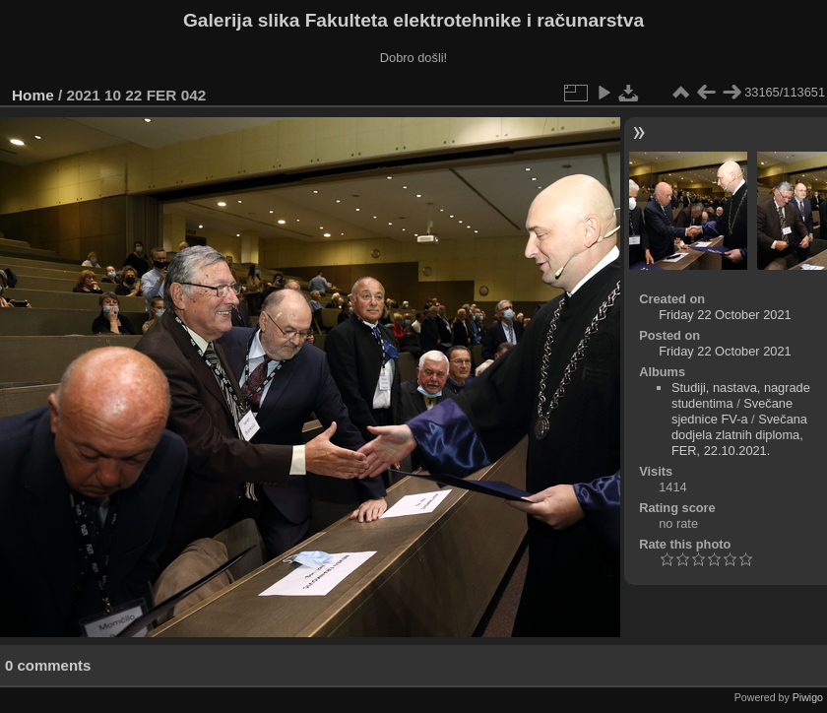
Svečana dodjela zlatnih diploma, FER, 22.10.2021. (739, 435)
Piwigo (808, 697)
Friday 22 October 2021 (725, 314)
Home (33, 95)
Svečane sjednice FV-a (732, 411)
